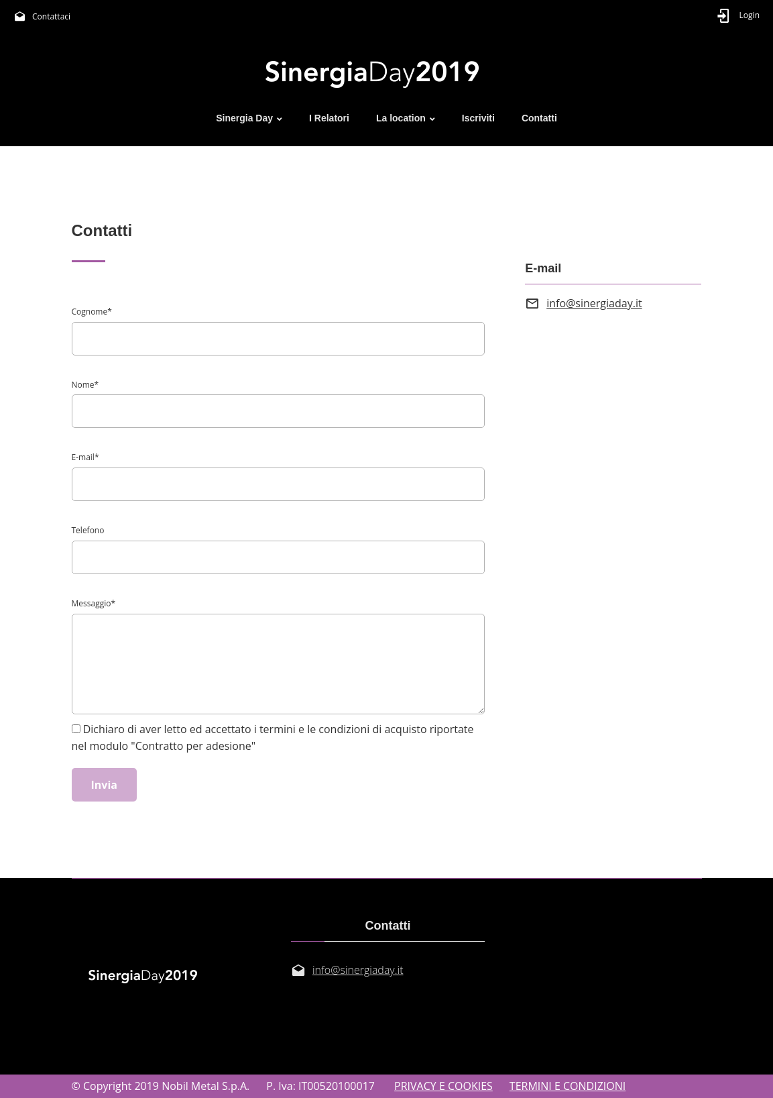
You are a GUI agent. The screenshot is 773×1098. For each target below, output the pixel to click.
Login (749, 15)
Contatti (539, 118)
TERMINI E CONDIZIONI (568, 1086)
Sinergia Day (244, 118)
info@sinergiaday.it (594, 303)
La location (401, 118)
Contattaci (51, 16)
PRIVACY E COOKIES (443, 1086)
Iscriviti (478, 118)
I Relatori (329, 118)
